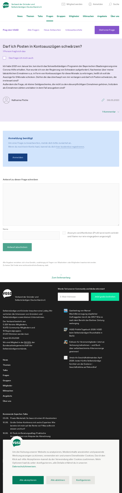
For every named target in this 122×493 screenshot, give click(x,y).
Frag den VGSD (11, 29)
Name (5, 229)
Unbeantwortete (73, 29)
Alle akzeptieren (28, 480)
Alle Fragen (33, 29)
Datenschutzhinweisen (24, 466)
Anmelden (17, 157)
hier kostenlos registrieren (70, 146)
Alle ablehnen (58, 480)
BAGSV (27, 342)
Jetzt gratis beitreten (105, 296)
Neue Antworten (52, 29)
